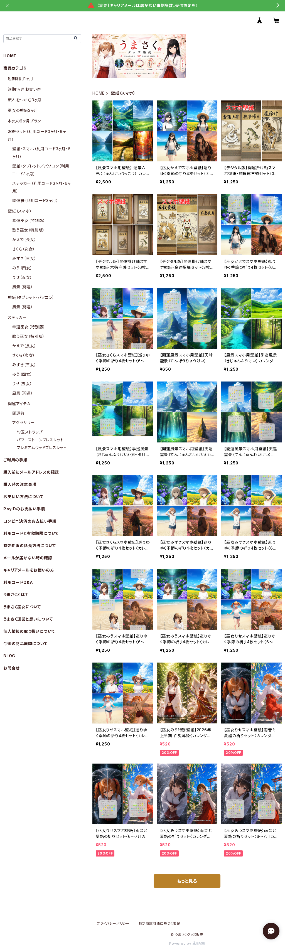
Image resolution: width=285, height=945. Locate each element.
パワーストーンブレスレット (40, 439)
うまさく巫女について (22, 606)
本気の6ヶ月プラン (24, 121)
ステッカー (17, 317)
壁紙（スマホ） (20, 211)
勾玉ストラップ (30, 432)
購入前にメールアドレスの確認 (31, 472)
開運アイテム (19, 403)
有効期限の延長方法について (29, 545)
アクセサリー (23, 422)
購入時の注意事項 (19, 484)
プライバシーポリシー (113, 923)
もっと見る (187, 881)
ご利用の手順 (15, 459)
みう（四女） (22, 267)
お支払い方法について (23, 496)
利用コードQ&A (18, 582)
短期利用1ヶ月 (20, 78)
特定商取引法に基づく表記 (159, 923)
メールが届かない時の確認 (27, 557)
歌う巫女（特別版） (28, 230)
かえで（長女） (24, 239)
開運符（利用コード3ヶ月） (35, 200)
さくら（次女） (23, 249)
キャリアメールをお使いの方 (28, 570)
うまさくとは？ (15, 594)
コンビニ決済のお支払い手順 (29, 521)
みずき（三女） (24, 258)
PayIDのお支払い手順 (24, 508)
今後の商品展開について (25, 643)
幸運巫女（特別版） (28, 220)
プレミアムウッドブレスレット (42, 447)
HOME (98, 93)
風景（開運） (22, 286)
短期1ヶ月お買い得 (24, 89)
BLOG (9, 655)
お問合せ (11, 668)
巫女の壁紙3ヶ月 (23, 110)
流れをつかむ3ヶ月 (24, 99)
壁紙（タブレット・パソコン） (31, 297)
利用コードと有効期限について (31, 533)
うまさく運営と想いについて (28, 619)
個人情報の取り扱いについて (29, 631)
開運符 (18, 413)
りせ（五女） (22, 277)
